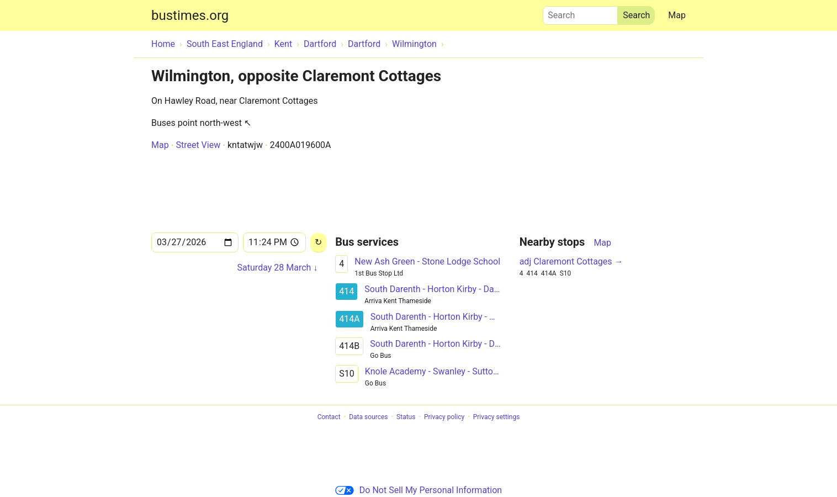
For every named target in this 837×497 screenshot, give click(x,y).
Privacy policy (444, 417)
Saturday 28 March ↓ (277, 267)
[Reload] (318, 242)
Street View (198, 145)
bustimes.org (190, 15)
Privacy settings (496, 417)
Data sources (368, 417)
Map (677, 15)
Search (580, 12)
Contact (329, 417)
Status (405, 417)
